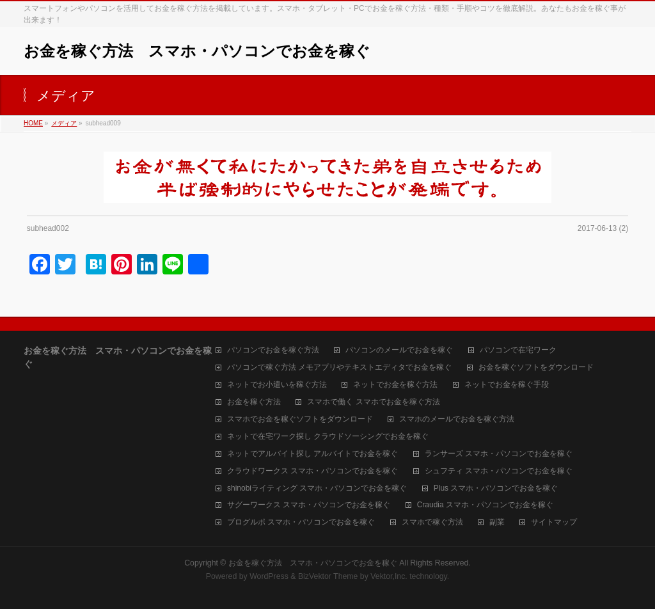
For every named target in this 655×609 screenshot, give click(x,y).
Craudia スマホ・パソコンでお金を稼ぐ (485, 505)
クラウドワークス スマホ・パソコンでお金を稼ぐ (312, 471)
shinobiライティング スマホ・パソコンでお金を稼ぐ (317, 488)
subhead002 (48, 228)
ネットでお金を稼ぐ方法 (395, 385)
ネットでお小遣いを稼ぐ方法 (277, 385)
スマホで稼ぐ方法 (432, 522)
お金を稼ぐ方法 (254, 402)
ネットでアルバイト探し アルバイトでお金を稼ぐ (312, 454)
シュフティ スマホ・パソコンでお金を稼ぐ (498, 471)
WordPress (268, 576)
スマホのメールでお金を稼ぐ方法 (456, 419)
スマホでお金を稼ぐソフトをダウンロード (300, 419)
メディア (64, 123)
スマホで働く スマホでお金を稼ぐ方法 (373, 402)
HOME (33, 123)
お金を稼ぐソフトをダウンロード (536, 367)
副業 (497, 522)
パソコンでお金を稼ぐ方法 (273, 350)
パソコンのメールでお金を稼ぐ (399, 350)
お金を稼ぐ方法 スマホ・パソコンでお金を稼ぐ (197, 50)
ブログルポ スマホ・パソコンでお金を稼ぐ (301, 522)
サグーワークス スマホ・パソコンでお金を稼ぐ (308, 505)
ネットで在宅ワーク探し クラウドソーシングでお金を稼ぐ (328, 436)
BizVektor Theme (328, 576)
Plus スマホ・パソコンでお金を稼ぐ (496, 488)
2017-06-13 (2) (603, 228)
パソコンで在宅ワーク (518, 350)
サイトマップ (554, 522)
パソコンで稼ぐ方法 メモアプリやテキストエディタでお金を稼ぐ (339, 367)
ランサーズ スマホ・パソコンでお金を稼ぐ (498, 454)
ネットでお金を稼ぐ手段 (506, 385)
